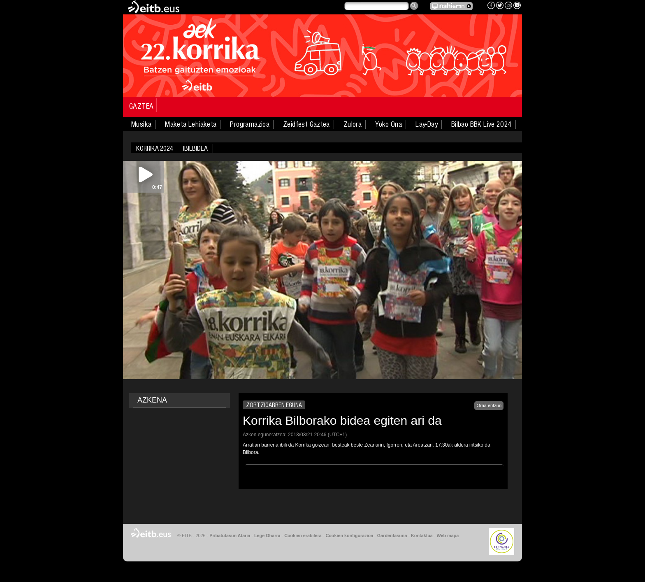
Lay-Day (426, 124)
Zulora (352, 124)
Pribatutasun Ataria (229, 535)
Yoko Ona (388, 124)
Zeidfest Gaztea (306, 124)
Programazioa (249, 124)
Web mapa (447, 535)
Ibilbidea (195, 148)
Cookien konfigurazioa (349, 535)
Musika (141, 124)
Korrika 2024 (154, 148)
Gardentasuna (392, 535)
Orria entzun (488, 405)
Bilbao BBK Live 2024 (481, 124)
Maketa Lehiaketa (190, 124)
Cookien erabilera (303, 535)
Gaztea (141, 106)
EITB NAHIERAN (451, 6)
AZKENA (152, 400)
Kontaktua (422, 535)
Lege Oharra (267, 535)
